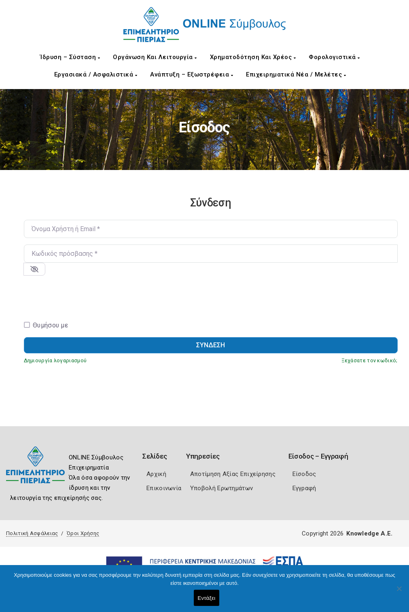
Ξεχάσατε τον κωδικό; (369, 360)
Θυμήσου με (50, 325)
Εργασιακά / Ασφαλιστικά (96, 74)
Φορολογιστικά (334, 57)
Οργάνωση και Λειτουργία (155, 57)
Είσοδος (304, 474)
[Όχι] (399, 592)
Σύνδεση (210, 345)
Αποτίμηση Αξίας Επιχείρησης (232, 474)
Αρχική (156, 474)
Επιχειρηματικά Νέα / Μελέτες (296, 74)
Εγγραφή (304, 488)
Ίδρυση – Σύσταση (70, 57)
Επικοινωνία (163, 488)
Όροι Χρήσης (83, 533)
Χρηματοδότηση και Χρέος (253, 57)
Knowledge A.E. (369, 533)
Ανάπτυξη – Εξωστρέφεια (191, 74)
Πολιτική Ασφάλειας (32, 533)
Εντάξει (207, 598)
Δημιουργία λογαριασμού (55, 360)
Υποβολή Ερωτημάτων (221, 488)
